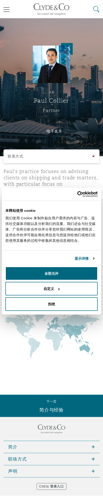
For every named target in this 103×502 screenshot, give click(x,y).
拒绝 (51, 304)
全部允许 (51, 273)
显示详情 (82, 258)
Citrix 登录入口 (51, 486)
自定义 (52, 289)
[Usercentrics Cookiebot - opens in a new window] (77, 194)
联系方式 (15, 156)
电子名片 (54, 131)
